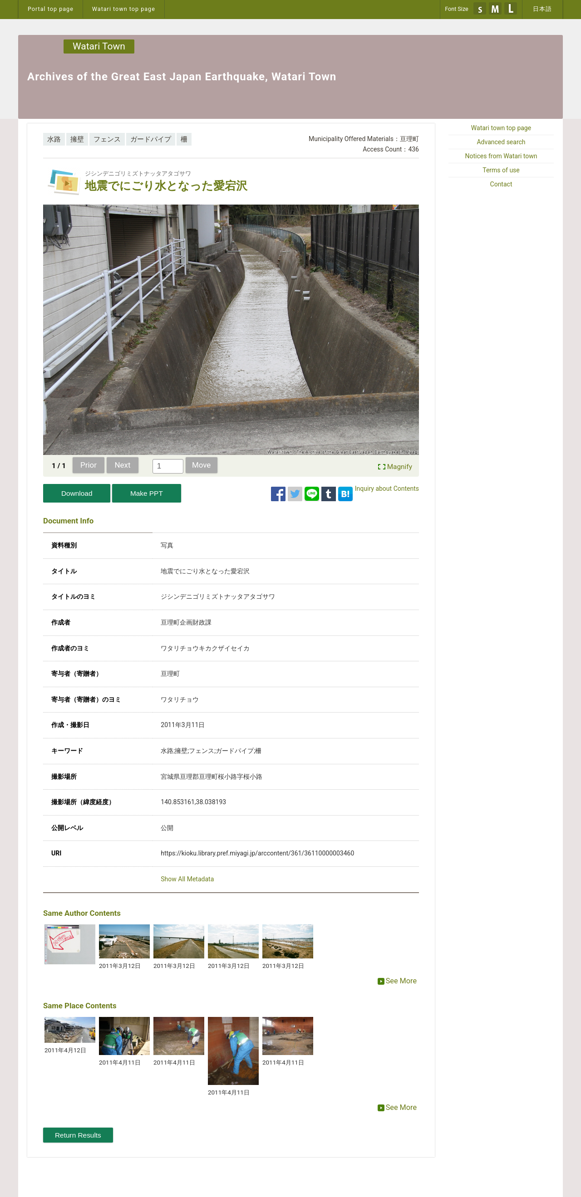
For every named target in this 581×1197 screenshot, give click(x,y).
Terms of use (501, 170)
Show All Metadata (187, 879)
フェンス (107, 139)
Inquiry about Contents (387, 488)
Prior (88, 464)
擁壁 (77, 139)
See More (397, 981)
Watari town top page (123, 8)
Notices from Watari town (501, 156)
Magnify (399, 467)
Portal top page (51, 8)
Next (123, 464)
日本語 (542, 8)
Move (201, 464)
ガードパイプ (150, 139)
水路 (54, 139)
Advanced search (501, 142)
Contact (501, 184)
